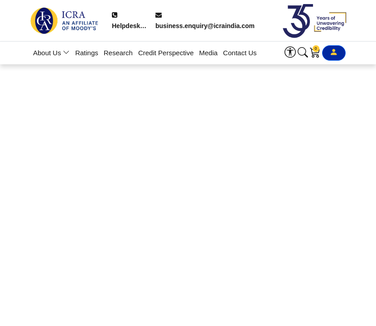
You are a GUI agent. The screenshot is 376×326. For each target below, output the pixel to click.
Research (118, 53)
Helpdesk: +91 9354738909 (129, 22)
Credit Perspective (166, 53)
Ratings (86, 53)
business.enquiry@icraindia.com (205, 21)
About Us (51, 53)
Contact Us (239, 53)
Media (208, 53)
